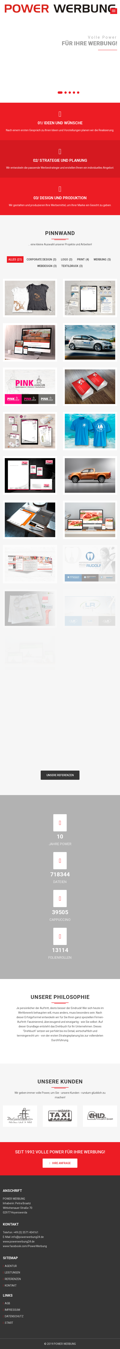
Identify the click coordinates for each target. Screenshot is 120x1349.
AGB (6, 1303)
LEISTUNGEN (11, 1272)
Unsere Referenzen (60, 775)
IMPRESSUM (11, 1309)
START (8, 1322)
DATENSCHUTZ (13, 1316)
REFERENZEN (12, 1279)
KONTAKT (10, 1285)
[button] (113, 11)
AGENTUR (10, 1266)
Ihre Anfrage (60, 1163)
